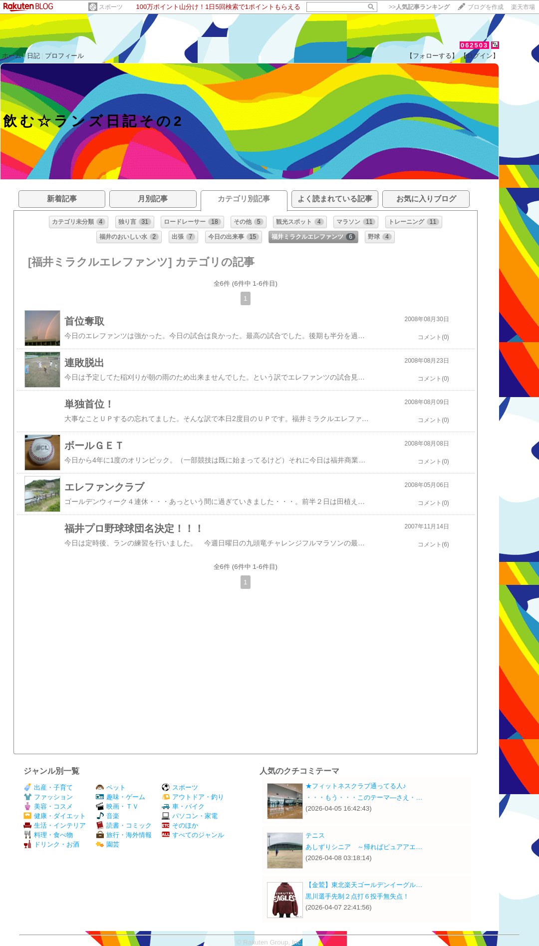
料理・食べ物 (48, 835)
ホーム (11, 55)
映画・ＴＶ (117, 806)
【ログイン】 (479, 55)
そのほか (180, 825)
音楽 (107, 816)
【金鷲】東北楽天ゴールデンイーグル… (363, 885)
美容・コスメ (48, 806)
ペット (111, 787)
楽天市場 (523, 6)
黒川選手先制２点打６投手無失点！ (357, 896)
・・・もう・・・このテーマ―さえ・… (364, 797)
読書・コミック (124, 825)
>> (419, 6)
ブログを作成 (486, 6)
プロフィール (64, 55)
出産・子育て (48, 787)
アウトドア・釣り (193, 797)
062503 (474, 45)
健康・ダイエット (54, 816)
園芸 (107, 844)
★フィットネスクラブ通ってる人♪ (355, 786)
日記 (33, 55)
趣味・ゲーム (120, 797)
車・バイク (183, 806)
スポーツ (111, 6)
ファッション (48, 797)
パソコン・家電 (190, 816)
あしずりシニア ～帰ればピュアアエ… (363, 847)
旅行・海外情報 (124, 835)
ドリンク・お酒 (51, 844)
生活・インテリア (54, 825)
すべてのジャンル (193, 835)
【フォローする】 (432, 55)
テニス (315, 835)
